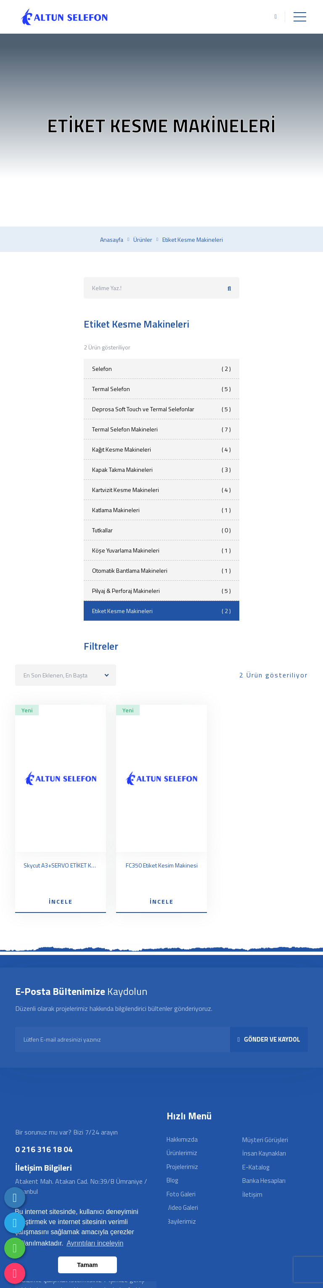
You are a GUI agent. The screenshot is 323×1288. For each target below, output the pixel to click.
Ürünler (142, 239)
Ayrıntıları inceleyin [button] (94, 1243)
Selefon (161, 368)
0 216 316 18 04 (44, 1149)
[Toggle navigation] (300, 17)
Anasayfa (111, 239)
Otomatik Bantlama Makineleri (161, 570)
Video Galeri (182, 1207)
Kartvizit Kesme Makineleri (161, 489)
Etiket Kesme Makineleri (161, 610)
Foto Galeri (181, 1194)
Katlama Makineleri (161, 509)
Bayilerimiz (181, 1221)
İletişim (252, 1194)
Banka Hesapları (264, 1180)
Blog (172, 1180)
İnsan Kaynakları (264, 1153)
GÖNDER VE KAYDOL (269, 1039)
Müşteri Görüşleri (265, 1140)
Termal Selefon (161, 388)
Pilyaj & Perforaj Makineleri (161, 590)
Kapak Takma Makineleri (161, 469)
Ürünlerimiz (182, 1153)
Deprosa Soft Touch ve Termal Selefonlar (161, 409)
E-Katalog (255, 1167)
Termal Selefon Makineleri (161, 429)
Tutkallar (161, 530)
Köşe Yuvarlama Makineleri (161, 550)
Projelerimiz (182, 1167)
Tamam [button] (87, 1265)
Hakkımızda (182, 1139)
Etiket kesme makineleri (192, 239)
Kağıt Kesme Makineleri (161, 449)
